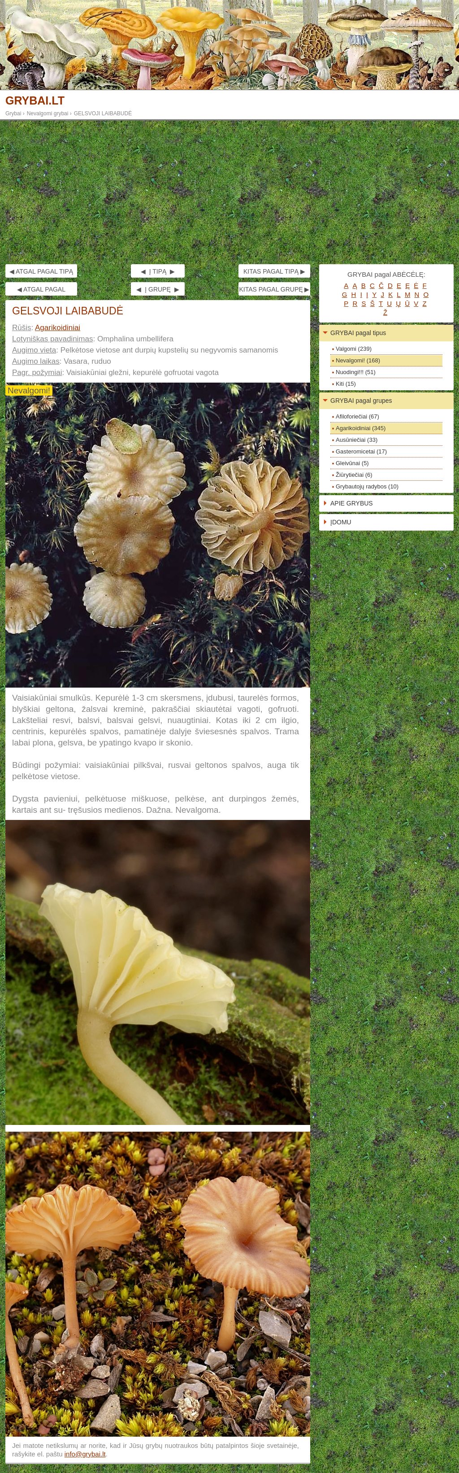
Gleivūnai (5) (352, 463)
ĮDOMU (340, 522)
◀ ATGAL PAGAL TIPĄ (41, 271)
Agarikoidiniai (57, 327)
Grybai (13, 113)
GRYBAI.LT (35, 100)
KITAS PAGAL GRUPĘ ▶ (274, 289)
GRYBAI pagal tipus (358, 332)
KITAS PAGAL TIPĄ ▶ (274, 271)
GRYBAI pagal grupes (361, 400)
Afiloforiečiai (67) (357, 416)
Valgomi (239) (354, 348)
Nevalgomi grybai (48, 113)
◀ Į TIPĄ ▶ (158, 271)
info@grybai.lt (85, 1454)
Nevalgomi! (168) (358, 360)
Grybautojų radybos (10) (367, 486)
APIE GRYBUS (351, 503)
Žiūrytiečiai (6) (354, 474)
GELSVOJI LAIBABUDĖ (103, 113)
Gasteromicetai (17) (361, 451)
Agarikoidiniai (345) (360, 428)
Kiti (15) (346, 383)
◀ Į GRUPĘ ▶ (157, 289)
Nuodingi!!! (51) (356, 372)
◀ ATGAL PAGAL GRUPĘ (41, 291)
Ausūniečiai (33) (356, 439)
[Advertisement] (229, 192)
